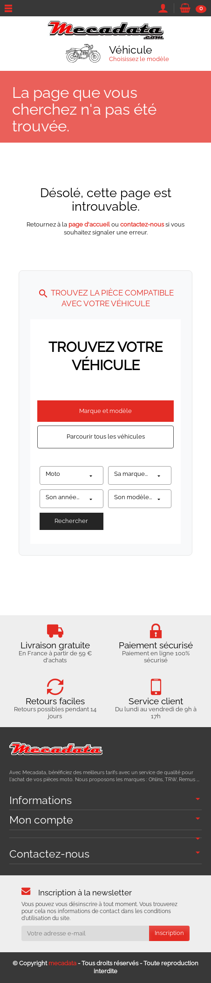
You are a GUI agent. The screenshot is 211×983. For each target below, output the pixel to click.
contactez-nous (142, 224)
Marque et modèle (105, 410)
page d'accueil (89, 224)
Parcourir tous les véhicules (106, 436)
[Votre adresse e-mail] (85, 933)
